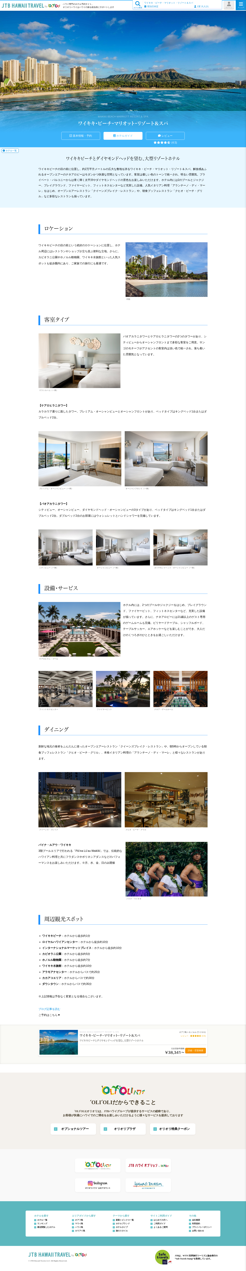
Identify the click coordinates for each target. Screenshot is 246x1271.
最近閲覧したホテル (46, 1227)
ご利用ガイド (160, 1223)
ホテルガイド (123, 135)
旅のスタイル (122, 1231)
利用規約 (196, 1223)
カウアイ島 (80, 1231)
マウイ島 (79, 1223)
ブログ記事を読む (49, 1009)
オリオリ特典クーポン (174, 1129)
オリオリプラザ (124, 1129)
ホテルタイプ (122, 1227)
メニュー (241, 5)
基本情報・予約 (81, 135)
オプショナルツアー (75, 1129)
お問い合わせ (198, 1231)
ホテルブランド (123, 1223)
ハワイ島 (79, 1227)
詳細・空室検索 (195, 1050)
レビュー (165, 135)
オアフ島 (79, 1220)
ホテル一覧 (10, 150)
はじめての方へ (160, 1220)
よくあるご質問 (160, 1227)
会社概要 (196, 1220)
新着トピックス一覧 (125, 1220)
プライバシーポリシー (202, 1227)
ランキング (42, 1223)
